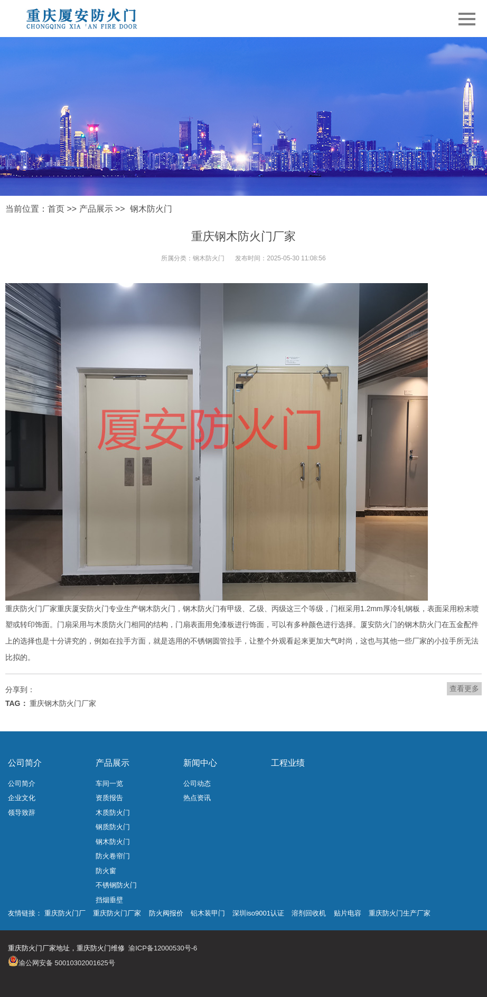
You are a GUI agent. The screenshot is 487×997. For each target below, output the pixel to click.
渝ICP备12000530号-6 (162, 948)
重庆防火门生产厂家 (399, 913)
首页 (56, 208)
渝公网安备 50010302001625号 (66, 963)
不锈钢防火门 (116, 885)
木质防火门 (113, 813)
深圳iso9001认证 (258, 913)
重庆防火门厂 (65, 913)
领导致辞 (21, 813)
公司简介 (25, 762)
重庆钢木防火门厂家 (63, 703)
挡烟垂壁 (109, 900)
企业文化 (21, 798)
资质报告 (109, 798)
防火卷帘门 (113, 856)
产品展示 (96, 208)
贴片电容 (347, 913)
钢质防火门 (113, 827)
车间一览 (109, 783)
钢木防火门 (151, 208)
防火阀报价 (166, 913)
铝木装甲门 (208, 913)
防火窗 (106, 871)
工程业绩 (288, 762)
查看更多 (464, 688)
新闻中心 (200, 762)
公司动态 (197, 783)
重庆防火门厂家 (117, 913)
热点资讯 (197, 798)
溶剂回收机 (309, 913)
